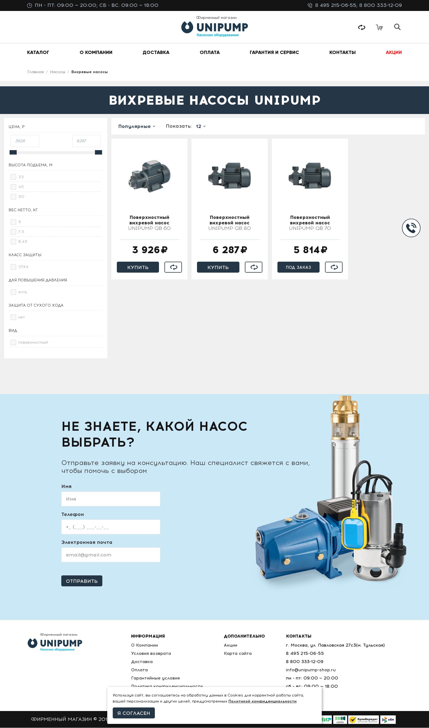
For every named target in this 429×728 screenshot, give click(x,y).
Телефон (72, 515)
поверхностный (33, 342)
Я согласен (133, 713)
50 (21, 197)
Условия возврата (151, 653)
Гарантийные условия (155, 678)
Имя (66, 487)
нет (21, 317)
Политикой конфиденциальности (262, 701)
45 (21, 187)
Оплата (139, 670)
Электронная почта (86, 542)
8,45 (22, 241)
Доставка (141, 661)
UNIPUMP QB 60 (149, 223)
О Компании (144, 645)
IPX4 (23, 267)
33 (21, 177)
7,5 (21, 232)
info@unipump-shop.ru (311, 670)
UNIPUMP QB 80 (229, 223)
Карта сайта (239, 653)
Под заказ (298, 267)
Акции (232, 645)
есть (22, 292)
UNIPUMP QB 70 (310, 223)
